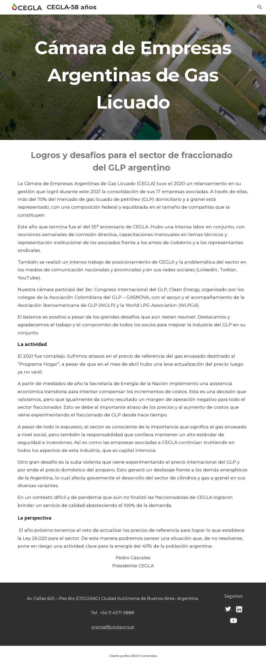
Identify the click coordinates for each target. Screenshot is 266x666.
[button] (260, 7)
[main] (133, 77)
